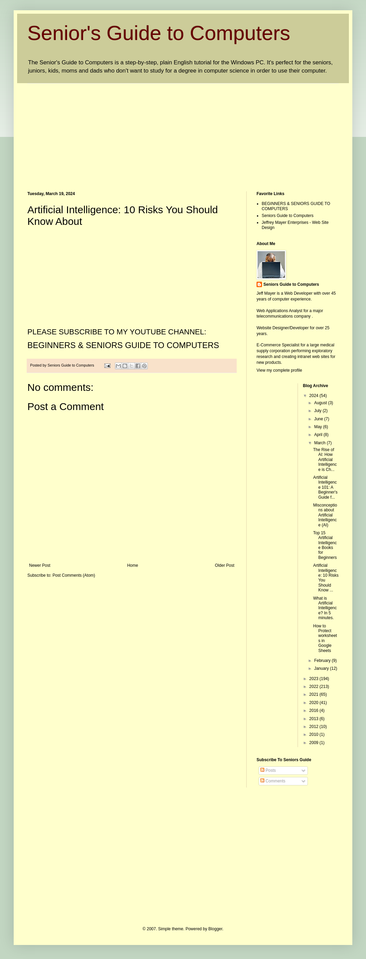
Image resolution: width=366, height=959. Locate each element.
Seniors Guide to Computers (287, 215)
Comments (272, 781)
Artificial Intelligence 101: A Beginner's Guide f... (325, 487)
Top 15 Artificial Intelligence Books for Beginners (325, 545)
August (321, 402)
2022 (314, 686)
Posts (268, 770)
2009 (314, 742)
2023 (314, 678)
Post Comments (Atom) (73, 575)
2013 (314, 718)
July (318, 410)
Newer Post (39, 565)
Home (132, 565)
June (319, 419)
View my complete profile (279, 370)
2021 (314, 694)
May (318, 426)
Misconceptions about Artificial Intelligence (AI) (325, 515)
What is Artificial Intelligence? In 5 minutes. (325, 608)
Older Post (224, 565)
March (320, 442)
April (318, 434)
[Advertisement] (145, 131)
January (322, 668)
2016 (314, 710)
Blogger (215, 928)
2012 (314, 726)
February (322, 660)
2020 (314, 702)
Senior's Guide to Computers (158, 33)
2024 (314, 395)
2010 (314, 734)
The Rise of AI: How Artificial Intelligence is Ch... (325, 459)
